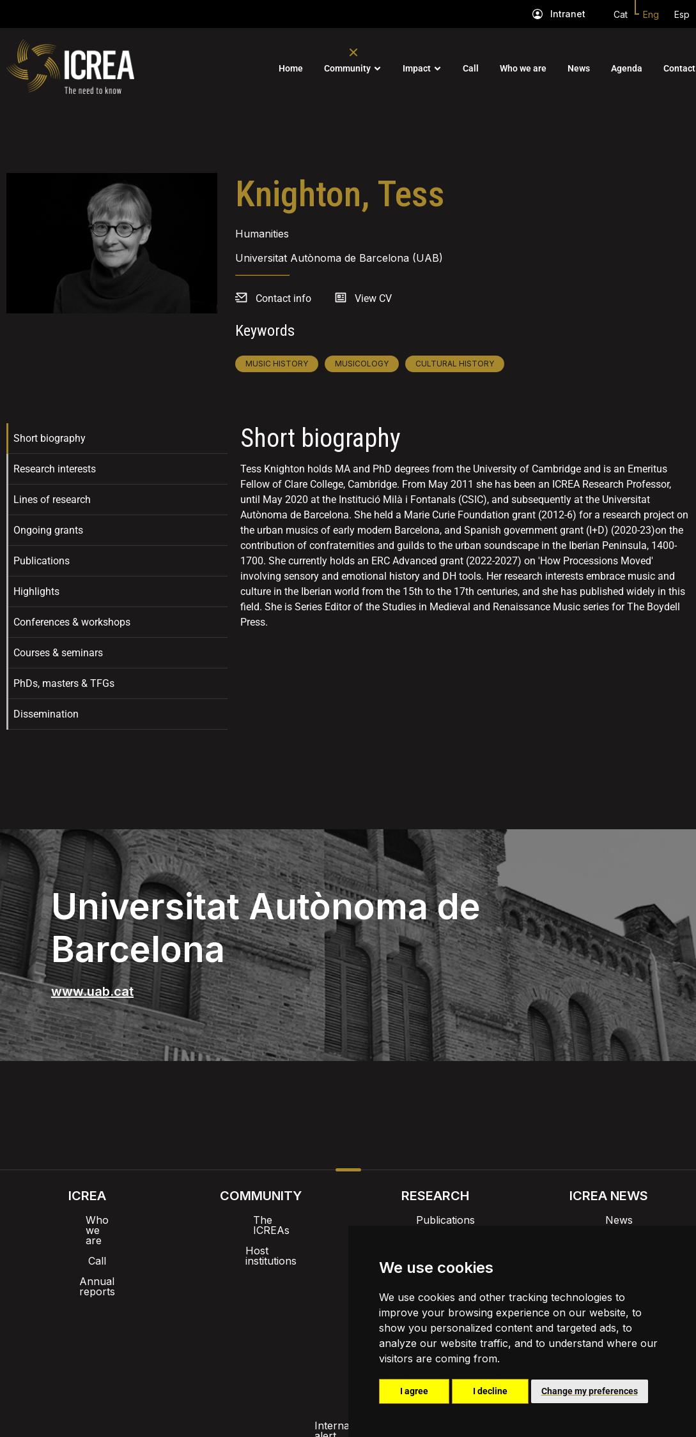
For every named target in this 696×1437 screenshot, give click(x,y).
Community (347, 68)
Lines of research (52, 499)
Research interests (54, 469)
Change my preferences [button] (589, 1391)
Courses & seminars (58, 653)
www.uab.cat (92, 991)
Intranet (567, 13)
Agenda (626, 68)
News (579, 68)
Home (291, 68)
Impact (417, 68)
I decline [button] (490, 1391)
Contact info (283, 298)
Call (471, 68)
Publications (41, 561)
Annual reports (87, 1260)
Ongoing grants (48, 530)
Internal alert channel (177, 1333)
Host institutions (261, 1240)
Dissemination (46, 714)
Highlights (36, 591)
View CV (373, 298)
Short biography (49, 438)
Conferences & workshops (71, 622)
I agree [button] (414, 1391)
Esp (682, 14)
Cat (621, 14)
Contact (679, 68)
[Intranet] (537, 14)
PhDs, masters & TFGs (63, 683)
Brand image (304, 1300)
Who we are (523, 68)
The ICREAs (260, 1220)
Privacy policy (285, 1333)
